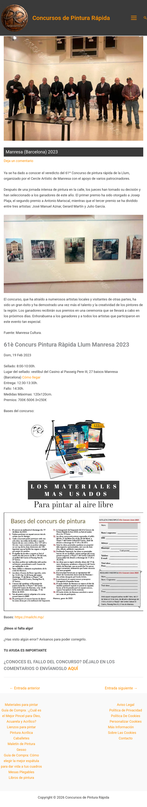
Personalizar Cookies (126, 723)
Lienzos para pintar (21, 729)
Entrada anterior (25, 690)
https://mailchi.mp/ (29, 619)
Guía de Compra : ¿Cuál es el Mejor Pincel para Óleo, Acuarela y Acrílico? (21, 717)
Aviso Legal (125, 707)
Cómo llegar (31, 379)
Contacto (126, 740)
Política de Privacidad (125, 712)
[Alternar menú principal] (134, 19)
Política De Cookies (125, 718)
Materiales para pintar (21, 707)
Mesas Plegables (21, 774)
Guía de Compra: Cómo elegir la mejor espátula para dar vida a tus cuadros (21, 762)
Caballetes (21, 740)
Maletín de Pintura (21, 746)
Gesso (21, 752)
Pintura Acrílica (21, 735)
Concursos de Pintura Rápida (73, 18)
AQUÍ (73, 670)
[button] (145, 19)
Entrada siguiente (121, 690)
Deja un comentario (18, 163)
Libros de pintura (21, 780)
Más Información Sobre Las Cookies (122, 732)
